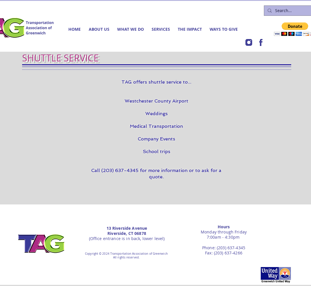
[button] (100, 29)
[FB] (260, 42)
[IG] (248, 42)
